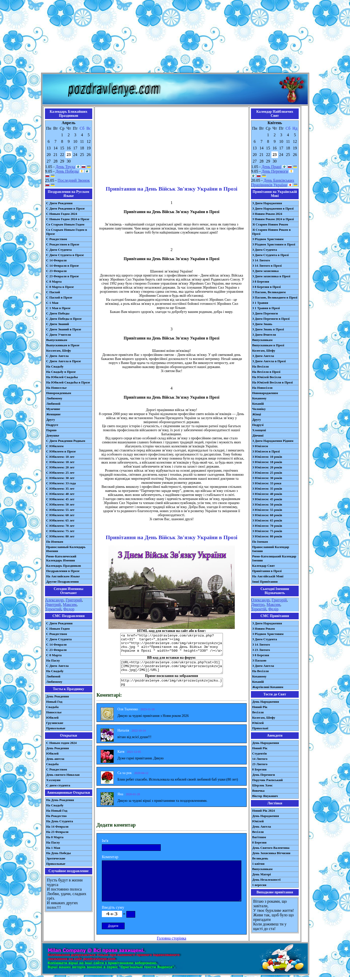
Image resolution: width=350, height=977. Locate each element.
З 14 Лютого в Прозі (267, 265)
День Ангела (261, 826)
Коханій (258, 403)
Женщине (53, 414)
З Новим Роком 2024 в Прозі (273, 219)
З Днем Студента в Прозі (270, 255)
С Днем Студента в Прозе (65, 255)
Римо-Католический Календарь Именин (61, 558)
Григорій (279, 600)
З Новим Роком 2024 (267, 214)
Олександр (260, 600)
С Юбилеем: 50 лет (60, 504)
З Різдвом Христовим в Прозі (273, 244)
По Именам (54, 541)
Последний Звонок (74, 180)
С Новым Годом (58, 628)
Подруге (52, 425)
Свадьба (52, 707)
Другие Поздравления (62, 581)
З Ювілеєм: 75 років (267, 531)
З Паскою (259, 660)
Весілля (258, 712)
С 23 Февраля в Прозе (62, 276)
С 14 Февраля (56, 260)
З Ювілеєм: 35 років (267, 488)
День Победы (67, 171)
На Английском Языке (63, 576)
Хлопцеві (259, 430)
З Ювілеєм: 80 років (267, 536)
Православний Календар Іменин (270, 549)
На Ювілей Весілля (266, 377)
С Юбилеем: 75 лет (60, 531)
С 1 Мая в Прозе (58, 308)
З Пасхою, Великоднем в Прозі (274, 297)
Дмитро (258, 604)
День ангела (55, 759)
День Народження (265, 701)
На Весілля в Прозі (266, 372)
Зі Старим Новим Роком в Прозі (271, 232)
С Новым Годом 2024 (61, 214)
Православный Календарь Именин (66, 549)
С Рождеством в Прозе (62, 244)
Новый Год (54, 701)
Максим (70, 604)
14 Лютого (260, 759)
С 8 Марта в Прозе (60, 287)
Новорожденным (58, 393)
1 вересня (259, 885)
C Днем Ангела (57, 666)
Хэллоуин (53, 780)
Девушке (52, 435)
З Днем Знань (262, 324)
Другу (50, 419)
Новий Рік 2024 (263, 810)
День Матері (261, 874)
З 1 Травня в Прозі (266, 308)
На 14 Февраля (57, 826)
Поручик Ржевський (267, 780)
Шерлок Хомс (262, 785)
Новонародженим (265, 393)
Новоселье (54, 712)
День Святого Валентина (271, 848)
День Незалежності (266, 879)
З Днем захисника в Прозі (271, 276)
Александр (54, 600)
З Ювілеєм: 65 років (267, 520)
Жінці (256, 414)
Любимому (54, 398)
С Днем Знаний (57, 324)
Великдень (260, 858)
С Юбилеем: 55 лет (60, 510)
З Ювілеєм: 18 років (267, 462)
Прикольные (55, 728)
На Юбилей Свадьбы (62, 377)
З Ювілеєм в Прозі (266, 451)
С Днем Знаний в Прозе (63, 329)
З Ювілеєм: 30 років (267, 478)
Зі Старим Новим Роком (270, 224)
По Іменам (260, 541)
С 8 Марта (54, 281)
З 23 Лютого (261, 650)
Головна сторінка (171, 938)
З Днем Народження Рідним (272, 441)
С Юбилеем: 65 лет (60, 520)
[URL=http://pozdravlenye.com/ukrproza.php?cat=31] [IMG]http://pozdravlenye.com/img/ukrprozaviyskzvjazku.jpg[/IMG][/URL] (171, 667)
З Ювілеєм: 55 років (267, 510)
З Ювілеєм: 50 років (267, 504)
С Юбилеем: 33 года (61, 483)
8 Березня (259, 769)
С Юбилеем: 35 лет (60, 488)
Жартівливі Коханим (267, 687)
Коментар (110, 857)
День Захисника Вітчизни (271, 853)
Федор (69, 609)
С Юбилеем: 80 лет (60, 536)
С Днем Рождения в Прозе (65, 208)
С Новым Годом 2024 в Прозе (67, 219)
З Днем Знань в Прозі (268, 329)
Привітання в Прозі (267, 571)
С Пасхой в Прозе (59, 297)
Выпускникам (56, 340)
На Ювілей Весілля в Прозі (272, 382)
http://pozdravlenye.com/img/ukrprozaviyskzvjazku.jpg (171, 682)
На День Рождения (60, 800)
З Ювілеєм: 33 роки (266, 483)
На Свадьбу (55, 366)
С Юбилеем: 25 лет (60, 472)
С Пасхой (53, 292)
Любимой (53, 403)
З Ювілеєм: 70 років (267, 526)
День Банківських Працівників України (272, 182)
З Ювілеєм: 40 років (267, 494)
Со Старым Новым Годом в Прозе (66, 232)
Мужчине (53, 409)
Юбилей (52, 717)
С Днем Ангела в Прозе (63, 361)
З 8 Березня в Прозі (266, 287)
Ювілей (258, 723)
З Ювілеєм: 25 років (267, 472)
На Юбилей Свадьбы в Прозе (68, 382)
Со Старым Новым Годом (65, 224)
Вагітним (259, 837)
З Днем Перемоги (265, 313)
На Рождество (56, 816)
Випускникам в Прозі (268, 345)
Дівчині (258, 435)
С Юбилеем (55, 446)
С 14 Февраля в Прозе (62, 265)
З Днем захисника (265, 271)
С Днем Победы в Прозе (64, 319)
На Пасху (53, 660)
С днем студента (58, 785)
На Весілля (260, 366)
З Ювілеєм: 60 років (267, 515)
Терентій (258, 609)
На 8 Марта (55, 837)
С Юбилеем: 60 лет (60, 515)
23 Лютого (260, 764)
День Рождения (57, 696)
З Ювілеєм (260, 446)
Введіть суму (113, 907)
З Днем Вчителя (264, 334)
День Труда (65, 167)
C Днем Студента (59, 639)
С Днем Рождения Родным (65, 441)
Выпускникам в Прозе (63, 345)
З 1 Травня (260, 303)
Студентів (259, 753)
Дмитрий (53, 604)
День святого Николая (63, 775)
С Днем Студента (59, 250)
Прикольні (260, 728)
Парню (51, 430)
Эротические (55, 858)
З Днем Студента (264, 250)
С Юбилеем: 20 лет (60, 467)
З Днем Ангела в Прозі (269, 361)
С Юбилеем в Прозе (61, 451)
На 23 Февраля (57, 832)
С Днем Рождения (59, 203)
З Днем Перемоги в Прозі (271, 319)
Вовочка (258, 790)
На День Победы (58, 853)
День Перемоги (275, 171)
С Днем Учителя (58, 334)
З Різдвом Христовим (268, 239)
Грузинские (54, 723)
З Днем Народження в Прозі (273, 208)
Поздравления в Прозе (63, 571)
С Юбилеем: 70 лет (60, 526)
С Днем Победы (57, 313)
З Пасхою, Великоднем (269, 292)
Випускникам (262, 340)
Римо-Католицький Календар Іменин (274, 558)
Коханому (259, 398)
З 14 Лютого (261, 260)
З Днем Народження (267, 203)
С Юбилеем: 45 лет (60, 499)
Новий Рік (260, 707)
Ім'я (105, 840)
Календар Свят (263, 565)
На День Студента (59, 821)
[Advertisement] (175, 37)
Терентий (53, 609)
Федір (273, 609)
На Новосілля (262, 388)
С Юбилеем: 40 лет (60, 494)
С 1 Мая (52, 303)
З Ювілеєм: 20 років (267, 467)
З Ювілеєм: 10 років (267, 457)
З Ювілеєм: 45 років (267, 499)
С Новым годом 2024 (61, 743)
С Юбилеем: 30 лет (60, 478)
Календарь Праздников (63, 565)
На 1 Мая (53, 848)
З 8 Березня (260, 281)
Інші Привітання (265, 581)
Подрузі (258, 425)
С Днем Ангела (57, 356)
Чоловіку (259, 409)
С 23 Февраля (56, 271)
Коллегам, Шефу (58, 350)
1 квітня (258, 864)
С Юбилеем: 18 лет (60, 462)
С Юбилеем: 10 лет (60, 457)
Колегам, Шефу (263, 350)
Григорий (74, 600)
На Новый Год (56, 810)
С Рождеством (56, 239)
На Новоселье (56, 388)
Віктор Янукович (265, 796)
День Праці (271, 167)
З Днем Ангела (263, 356)
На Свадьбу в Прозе (61, 372)
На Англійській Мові (268, 576)
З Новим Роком (263, 628)
